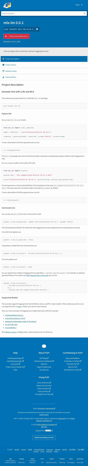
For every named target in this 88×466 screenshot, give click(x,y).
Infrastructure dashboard (43, 361)
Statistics (44, 364)
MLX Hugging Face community (38, 275)
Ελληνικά (57, 450)
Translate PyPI (72, 364)
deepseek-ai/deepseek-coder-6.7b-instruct (20, 321)
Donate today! (44, 415)
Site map (44, 427)
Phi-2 (22, 332)
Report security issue (44, 385)
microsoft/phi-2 (10, 327)
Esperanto (49, 452)
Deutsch (64, 450)
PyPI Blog (43, 358)
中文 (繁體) (81, 450)
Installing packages (14, 358)
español (17, 450)
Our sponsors (44, 370)
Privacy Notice (43, 391)
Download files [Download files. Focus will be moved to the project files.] (9, 77)
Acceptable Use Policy (43, 394)
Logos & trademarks (44, 367)
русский (35, 452)
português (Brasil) (39, 450)
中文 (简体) (72, 450)
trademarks (62, 418)
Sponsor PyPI (72, 367)
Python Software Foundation (45, 425)
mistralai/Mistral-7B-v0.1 (14, 315)
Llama (13, 332)
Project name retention (14, 367)
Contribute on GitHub (71, 361)
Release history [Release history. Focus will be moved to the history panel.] (9, 71)
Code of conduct (43, 388)
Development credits (71, 370)
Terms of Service (43, 382)
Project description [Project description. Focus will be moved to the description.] (10, 59)
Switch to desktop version (44, 437)
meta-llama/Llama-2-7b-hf (15, 318)
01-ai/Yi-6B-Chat (11, 324)
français (23, 450)
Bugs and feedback (73, 358)
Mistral (8, 332)
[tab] (44, 59)
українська (49, 450)
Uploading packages (14, 361)
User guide (14, 364)
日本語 (30, 450)
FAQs (15, 370)
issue (19, 306)
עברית (42, 452)
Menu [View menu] (79, 5)
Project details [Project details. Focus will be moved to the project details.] (9, 65)
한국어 (56, 452)
